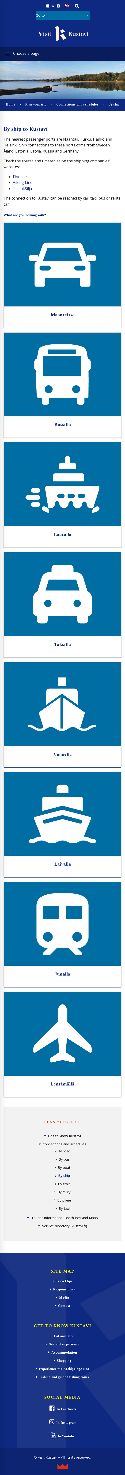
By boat (64, 1167)
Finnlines (21, 176)
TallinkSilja (22, 188)
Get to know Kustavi (64, 1135)
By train (64, 1183)
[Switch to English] (67, 6)
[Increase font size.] (58, 6)
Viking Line (22, 182)
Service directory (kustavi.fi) (64, 1226)
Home (10, 104)
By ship (64, 1175)
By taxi (64, 1208)
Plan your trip (35, 104)
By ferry (64, 1192)
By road (64, 1151)
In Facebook (62, 1408)
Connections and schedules (77, 104)
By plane (64, 1200)
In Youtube (62, 1435)
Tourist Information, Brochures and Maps (64, 1217)
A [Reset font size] (53, 6)
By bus (64, 1159)
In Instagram (62, 1422)
